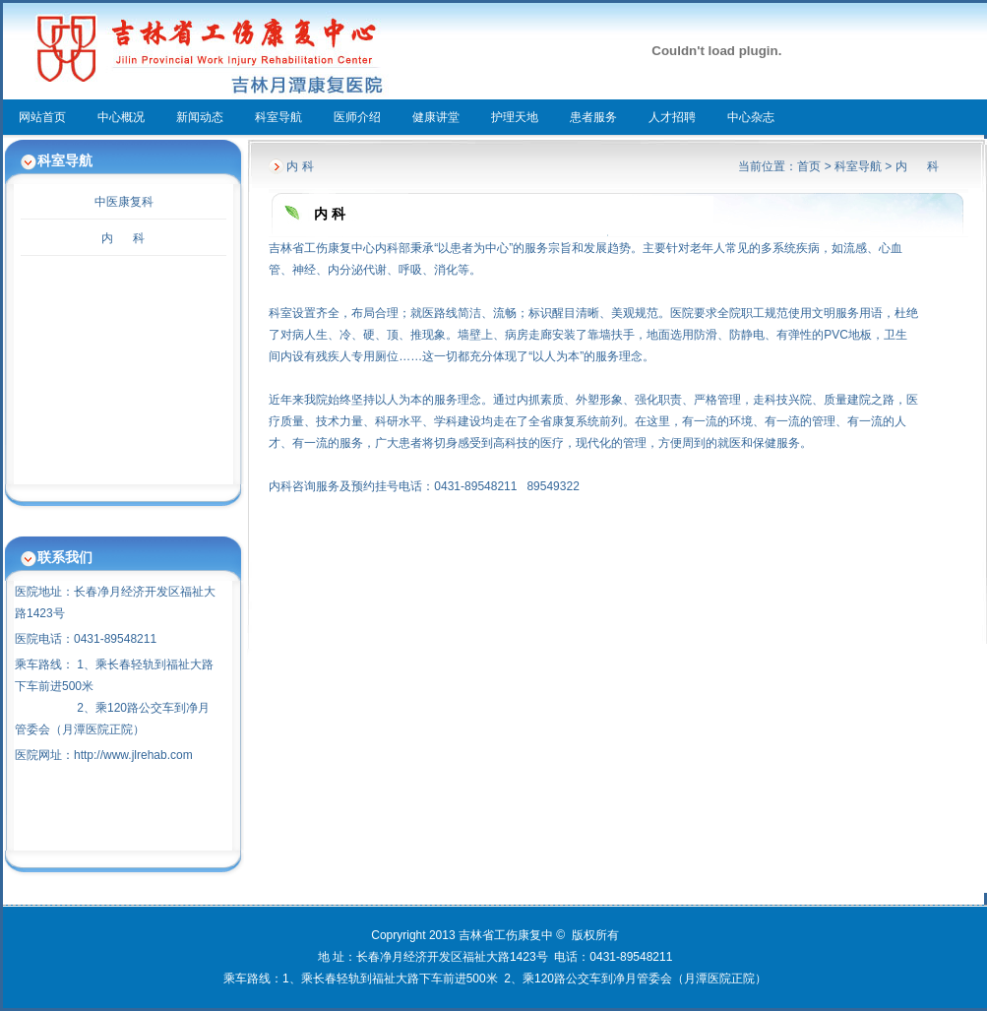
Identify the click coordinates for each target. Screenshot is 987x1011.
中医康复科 (124, 202)
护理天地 (514, 117)
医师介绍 (357, 117)
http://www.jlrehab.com (133, 755)
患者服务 (593, 117)
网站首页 (42, 117)
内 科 (123, 238)
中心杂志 (750, 117)
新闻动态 (199, 117)
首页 (809, 166)
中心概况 (121, 117)
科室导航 (278, 117)
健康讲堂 (436, 117)
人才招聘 (672, 117)
